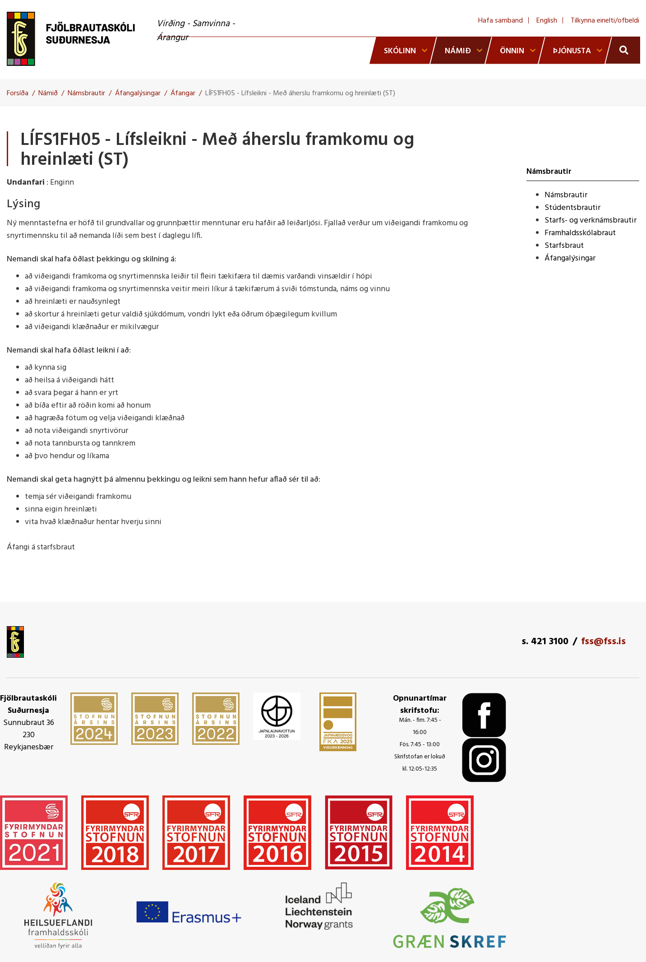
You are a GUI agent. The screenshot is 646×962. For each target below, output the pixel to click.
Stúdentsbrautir (572, 207)
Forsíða (17, 93)
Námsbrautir (86, 93)
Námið (48, 93)
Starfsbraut (564, 245)
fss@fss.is (603, 642)
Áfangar (183, 93)
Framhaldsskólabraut (580, 233)
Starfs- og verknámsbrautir (590, 220)
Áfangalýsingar (138, 93)
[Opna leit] (622, 50)
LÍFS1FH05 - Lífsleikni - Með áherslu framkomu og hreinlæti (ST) (300, 93)
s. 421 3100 (544, 642)
